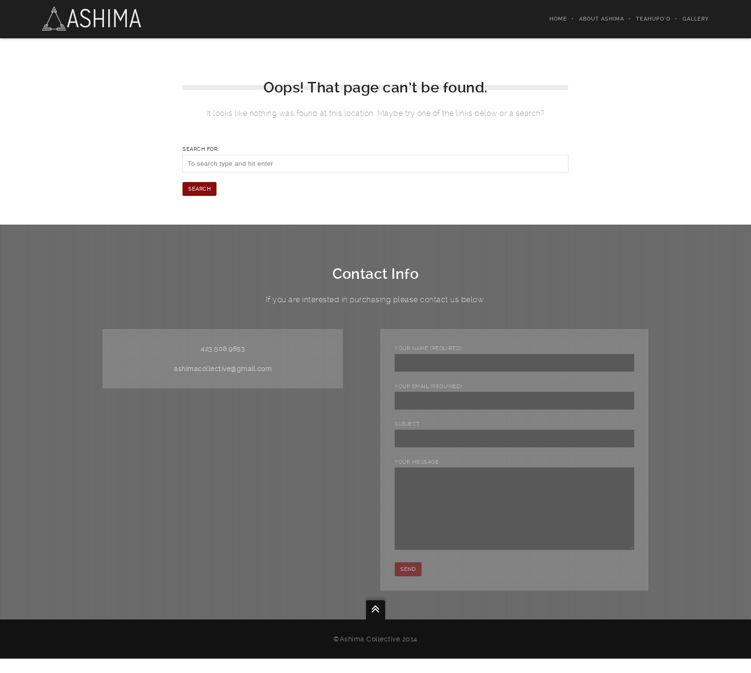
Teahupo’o (653, 19)
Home (558, 19)
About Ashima (601, 19)
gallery (696, 19)
